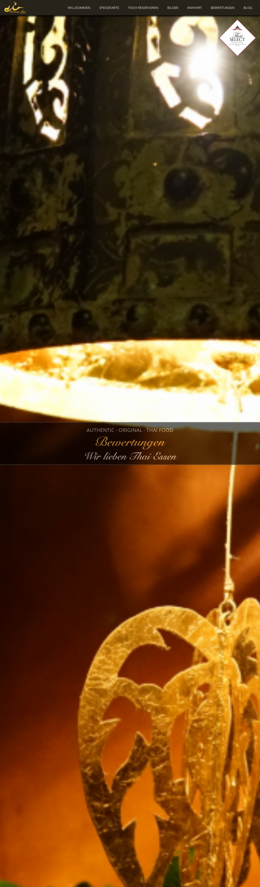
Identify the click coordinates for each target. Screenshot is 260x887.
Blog (247, 7)
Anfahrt (194, 7)
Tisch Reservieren (143, 7)
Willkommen (79, 7)
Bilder (172, 7)
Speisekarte (109, 7)
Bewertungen (223, 7)
